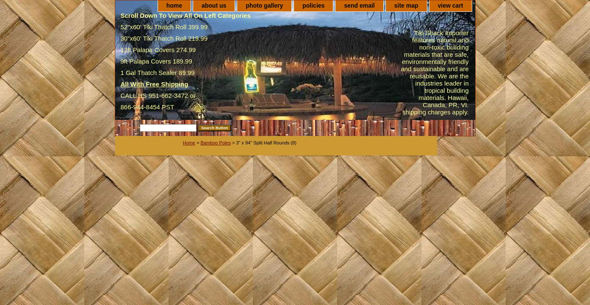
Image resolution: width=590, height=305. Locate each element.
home (174, 5)
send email (359, 5)
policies (313, 5)
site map (406, 5)
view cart (450, 5)
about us (214, 5)
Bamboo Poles (215, 142)
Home (189, 142)
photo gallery (264, 5)
